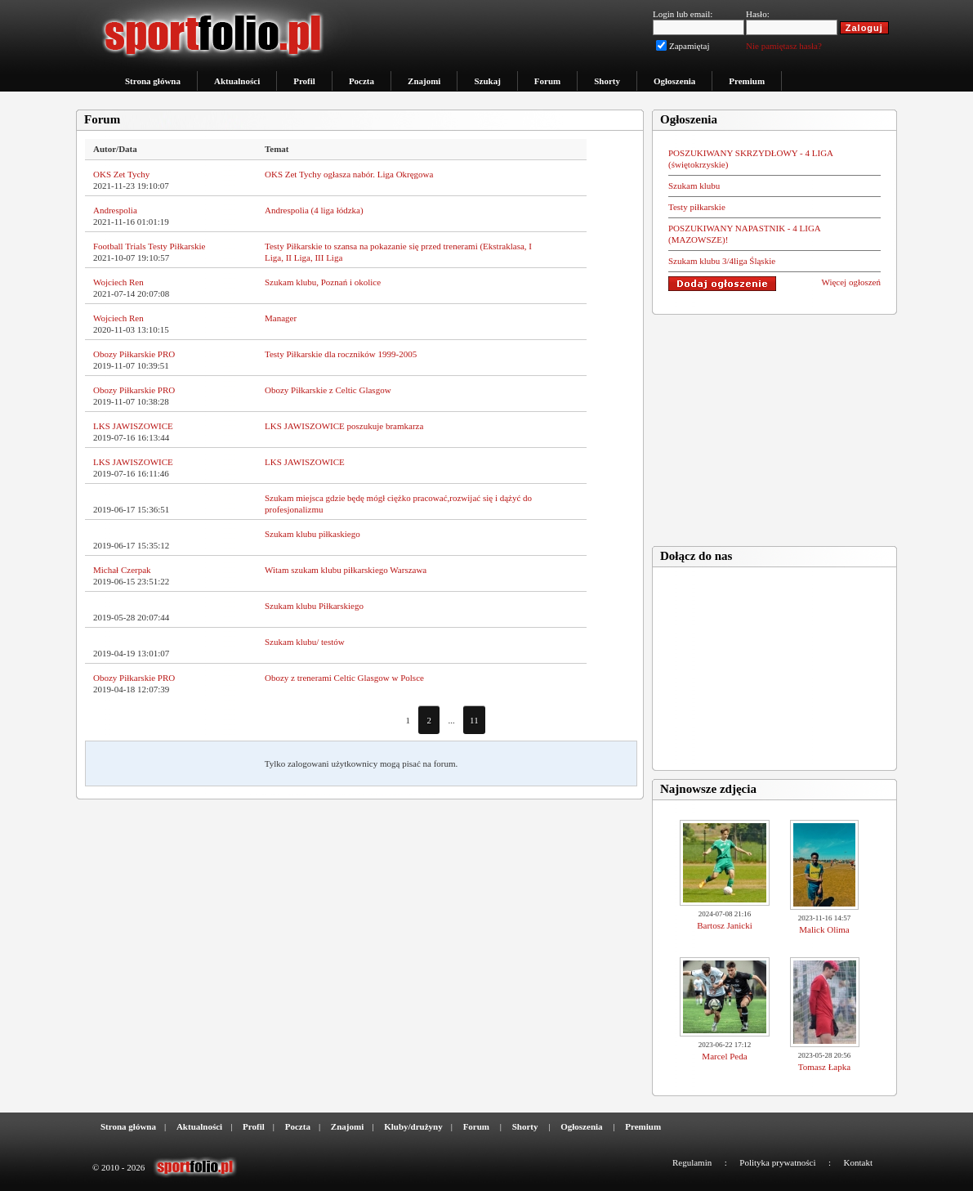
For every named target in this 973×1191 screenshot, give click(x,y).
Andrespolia (115, 210)
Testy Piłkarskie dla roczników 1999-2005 (341, 354)
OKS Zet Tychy (121, 174)
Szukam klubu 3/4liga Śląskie (721, 261)
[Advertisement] (774, 425)
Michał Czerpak (122, 570)
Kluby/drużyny (413, 1126)
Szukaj (487, 81)
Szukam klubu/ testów (305, 642)
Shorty (607, 81)
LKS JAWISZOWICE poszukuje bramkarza (344, 426)
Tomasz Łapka (824, 1067)
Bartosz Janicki (724, 925)
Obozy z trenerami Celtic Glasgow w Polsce (344, 678)
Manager (281, 318)
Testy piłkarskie (696, 207)
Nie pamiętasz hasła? (784, 46)
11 (474, 720)
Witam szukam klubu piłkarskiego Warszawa (345, 570)
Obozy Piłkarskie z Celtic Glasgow (328, 390)
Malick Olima (824, 929)
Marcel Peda (724, 1056)
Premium (747, 81)
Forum (547, 81)
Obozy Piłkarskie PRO (134, 354)
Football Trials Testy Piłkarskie (149, 246)
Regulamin (692, 1162)
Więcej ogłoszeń (851, 282)
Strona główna (153, 81)
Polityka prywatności (777, 1162)
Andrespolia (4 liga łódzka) (314, 210)
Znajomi (424, 81)
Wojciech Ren (118, 282)
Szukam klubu (694, 185)
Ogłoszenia (674, 81)
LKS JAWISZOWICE (133, 426)
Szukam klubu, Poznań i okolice (323, 282)
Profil (304, 81)
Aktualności (237, 81)
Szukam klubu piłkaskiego (312, 534)
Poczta (361, 81)
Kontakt (858, 1162)
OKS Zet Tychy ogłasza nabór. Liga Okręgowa (349, 174)
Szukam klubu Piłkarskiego (314, 606)
